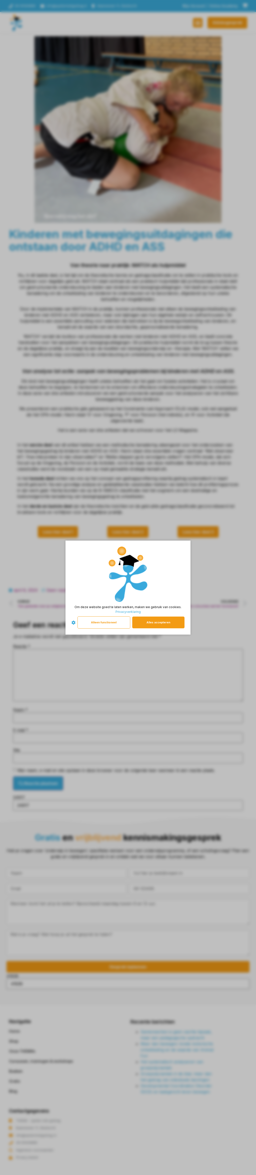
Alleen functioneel (103, 622)
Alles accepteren (158, 622)
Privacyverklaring (128, 612)
